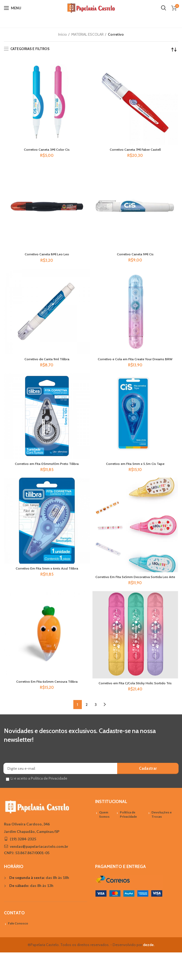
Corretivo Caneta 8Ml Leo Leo (47, 255)
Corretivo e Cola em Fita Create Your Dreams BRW (135, 362)
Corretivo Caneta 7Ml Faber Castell (135, 150)
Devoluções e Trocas (161, 832)
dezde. (148, 962)
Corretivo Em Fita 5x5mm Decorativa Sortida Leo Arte (135, 586)
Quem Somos (104, 832)
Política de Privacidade (128, 832)
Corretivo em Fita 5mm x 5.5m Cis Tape (135, 470)
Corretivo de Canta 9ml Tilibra (47, 360)
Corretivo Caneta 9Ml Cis (135, 255)
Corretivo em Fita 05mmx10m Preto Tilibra (47, 470)
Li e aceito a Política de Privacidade (39, 795)
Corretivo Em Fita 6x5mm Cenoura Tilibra (46, 694)
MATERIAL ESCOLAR (87, 34)
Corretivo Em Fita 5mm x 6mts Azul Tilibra (47, 575)
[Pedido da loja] (174, 50)
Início (62, 34)
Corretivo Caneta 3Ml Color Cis (47, 150)
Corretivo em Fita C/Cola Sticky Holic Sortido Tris (135, 698)
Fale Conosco (18, 941)
